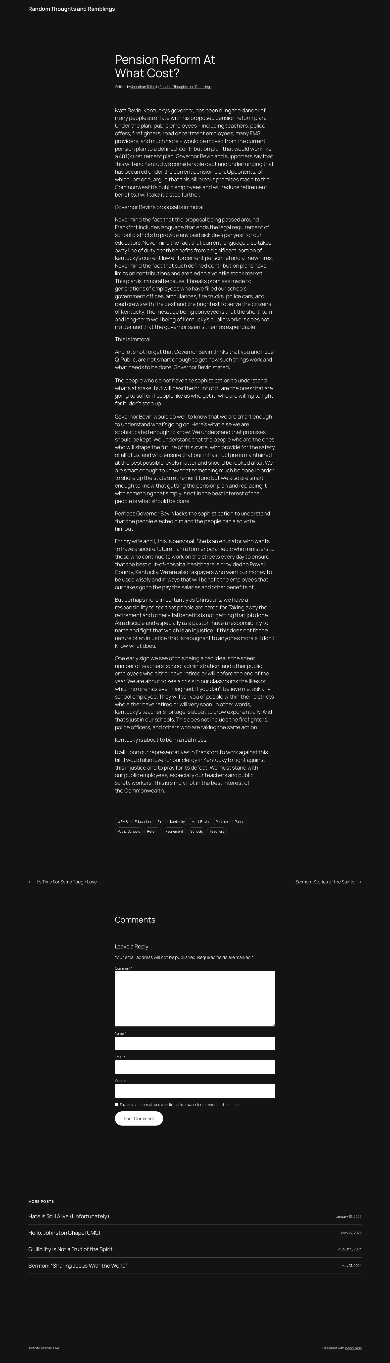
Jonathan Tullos (143, 86)
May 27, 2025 (351, 1232)
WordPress (353, 1348)
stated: (221, 367)
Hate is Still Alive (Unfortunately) (68, 1216)
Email (120, 1057)
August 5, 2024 (350, 1249)
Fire (160, 821)
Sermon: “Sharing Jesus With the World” (78, 1266)
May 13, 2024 (351, 1265)
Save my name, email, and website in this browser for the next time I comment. (180, 1104)
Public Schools (129, 831)
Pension (222, 821)
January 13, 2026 (349, 1216)
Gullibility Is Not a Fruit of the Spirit (70, 1249)
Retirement (174, 831)
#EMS (123, 821)
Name (120, 1033)
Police (239, 821)
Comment (124, 968)
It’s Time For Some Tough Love (66, 882)
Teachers (217, 831)
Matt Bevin (200, 821)
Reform (152, 831)
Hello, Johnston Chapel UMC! (64, 1233)
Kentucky (177, 821)
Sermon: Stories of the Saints (324, 882)
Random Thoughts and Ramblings (71, 8)
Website (121, 1080)
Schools (196, 831)
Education (143, 821)
